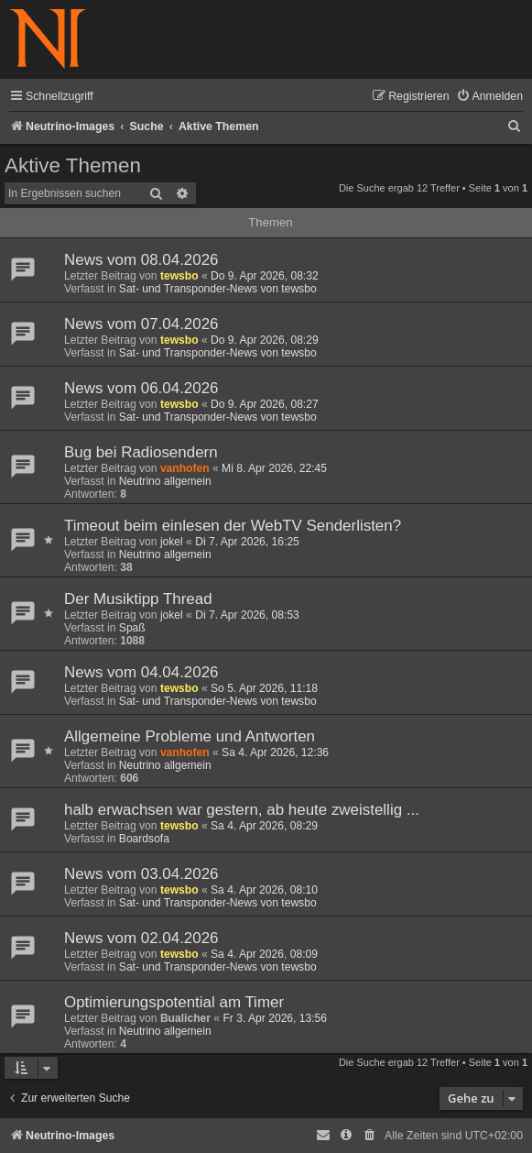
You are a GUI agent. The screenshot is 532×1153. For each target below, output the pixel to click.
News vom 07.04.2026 (141, 324)
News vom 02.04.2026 (141, 938)
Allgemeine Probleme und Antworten (189, 736)
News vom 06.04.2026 (141, 388)
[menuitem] (489, 96)
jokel (171, 541)
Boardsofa (144, 838)
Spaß (132, 627)
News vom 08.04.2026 (141, 260)
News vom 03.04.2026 (141, 874)
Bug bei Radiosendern (141, 452)
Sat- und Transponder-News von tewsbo (218, 288)
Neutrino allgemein (165, 481)
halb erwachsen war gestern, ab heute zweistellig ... (241, 809)
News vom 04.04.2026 (141, 672)
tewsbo (179, 275)
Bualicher (185, 1018)
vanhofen (185, 468)
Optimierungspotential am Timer (174, 1002)
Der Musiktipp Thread (138, 599)
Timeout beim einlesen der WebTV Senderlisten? (232, 525)
